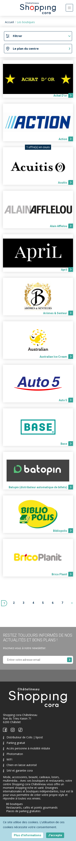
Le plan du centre (26, 48)
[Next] (72, 603)
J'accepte (55, 835)
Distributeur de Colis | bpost (23, 737)
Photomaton (13, 754)
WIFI (7, 759)
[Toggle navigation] (69, 7)
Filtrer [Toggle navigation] (17, 36)
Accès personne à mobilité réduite (26, 748)
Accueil (9, 22)
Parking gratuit (14, 743)
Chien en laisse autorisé (20, 765)
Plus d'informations (27, 835)
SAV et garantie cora (18, 770)
